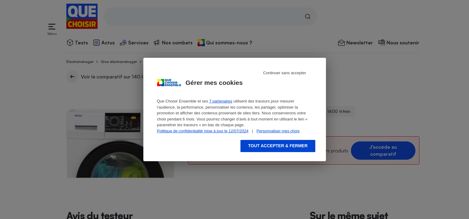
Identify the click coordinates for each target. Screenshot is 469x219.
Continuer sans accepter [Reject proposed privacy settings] (284, 73)
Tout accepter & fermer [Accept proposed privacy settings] (277, 145)
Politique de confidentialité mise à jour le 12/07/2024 (203, 131)
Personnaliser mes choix (278, 131)
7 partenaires (220, 101)
